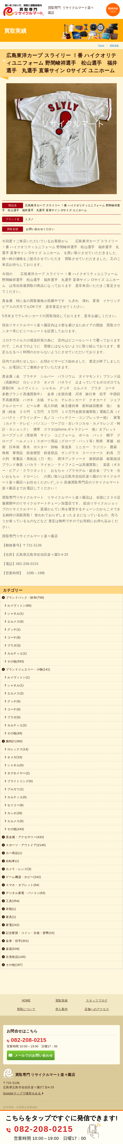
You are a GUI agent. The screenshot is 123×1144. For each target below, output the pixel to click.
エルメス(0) (14, 621)
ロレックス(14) (16, 749)
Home (101, 45)
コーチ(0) (12, 709)
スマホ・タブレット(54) (20, 885)
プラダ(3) (12, 645)
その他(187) (12, 964)
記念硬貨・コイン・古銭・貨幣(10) (28, 933)
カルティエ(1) (15, 653)
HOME (26, 1000)
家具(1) (9, 917)
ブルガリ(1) (14, 789)
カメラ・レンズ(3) (16, 869)
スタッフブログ (97, 1000)
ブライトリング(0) (18, 781)
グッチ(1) (12, 629)
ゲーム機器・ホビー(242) (21, 877)
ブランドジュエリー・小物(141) (26, 669)
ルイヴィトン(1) (17, 677)
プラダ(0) (12, 717)
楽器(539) (10, 948)
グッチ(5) (12, 701)
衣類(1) (9, 909)
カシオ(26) (13, 813)
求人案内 (61, 1009)
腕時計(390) (12, 741)
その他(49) (13, 733)
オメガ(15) (13, 757)
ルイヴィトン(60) (18, 605)
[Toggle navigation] (113, 9)
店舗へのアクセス (97, 1009)
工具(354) (10, 901)
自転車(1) (10, 861)
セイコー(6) (14, 805)
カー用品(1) (12, 853)
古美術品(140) (14, 956)
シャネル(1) (14, 613)
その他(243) (14, 829)
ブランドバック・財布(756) (23, 597)
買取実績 (114, 45)
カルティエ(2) (15, 725)
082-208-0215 (26, 1040)
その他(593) (14, 661)
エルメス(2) (14, 693)
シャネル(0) (14, 765)
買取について (26, 1009)
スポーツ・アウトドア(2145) (24, 845)
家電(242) (10, 925)
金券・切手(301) (15, 941)
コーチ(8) (12, 637)
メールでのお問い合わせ (31, 1055)
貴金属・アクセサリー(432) (23, 837)
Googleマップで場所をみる (23, 1093)
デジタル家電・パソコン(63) (23, 893)
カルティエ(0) (15, 797)
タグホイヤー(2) (17, 773)
